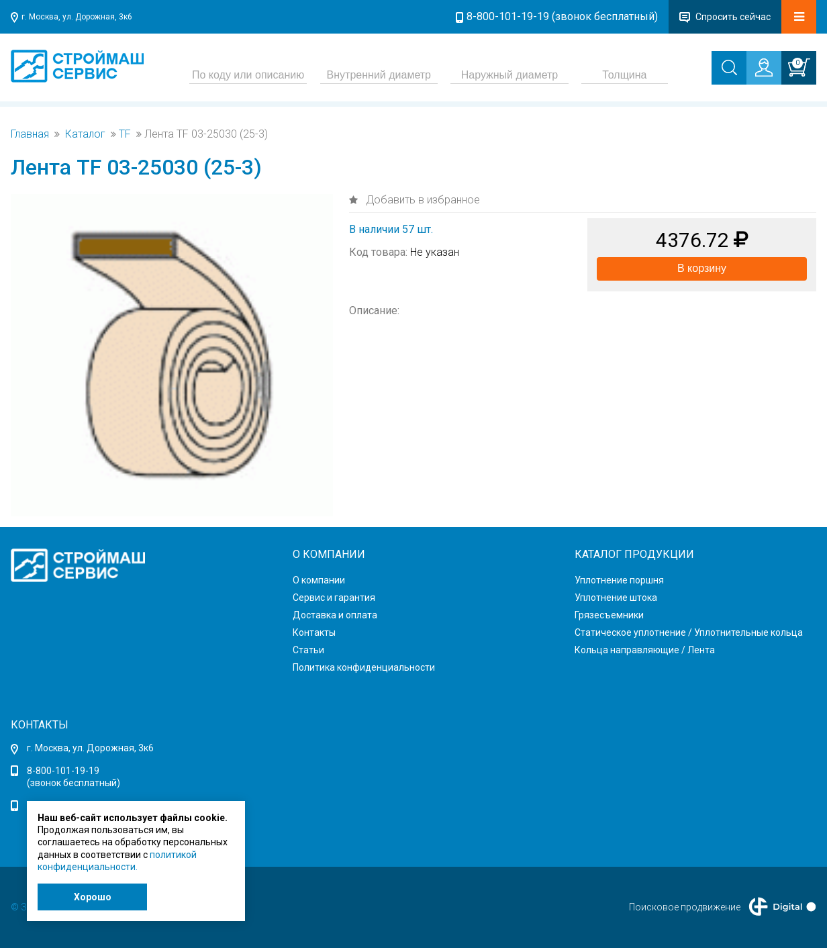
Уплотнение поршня (619, 580)
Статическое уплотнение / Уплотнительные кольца (689, 632)
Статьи (308, 650)
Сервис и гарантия (334, 597)
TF (125, 134)
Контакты (314, 632)
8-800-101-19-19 (63, 770)
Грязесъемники (609, 615)
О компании (319, 580)
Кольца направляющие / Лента (645, 650)
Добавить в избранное (421, 199)
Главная (30, 134)
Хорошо (92, 897)
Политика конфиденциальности (364, 667)
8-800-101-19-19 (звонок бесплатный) (562, 16)
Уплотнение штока (616, 597)
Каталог (85, 134)
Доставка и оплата (335, 615)
